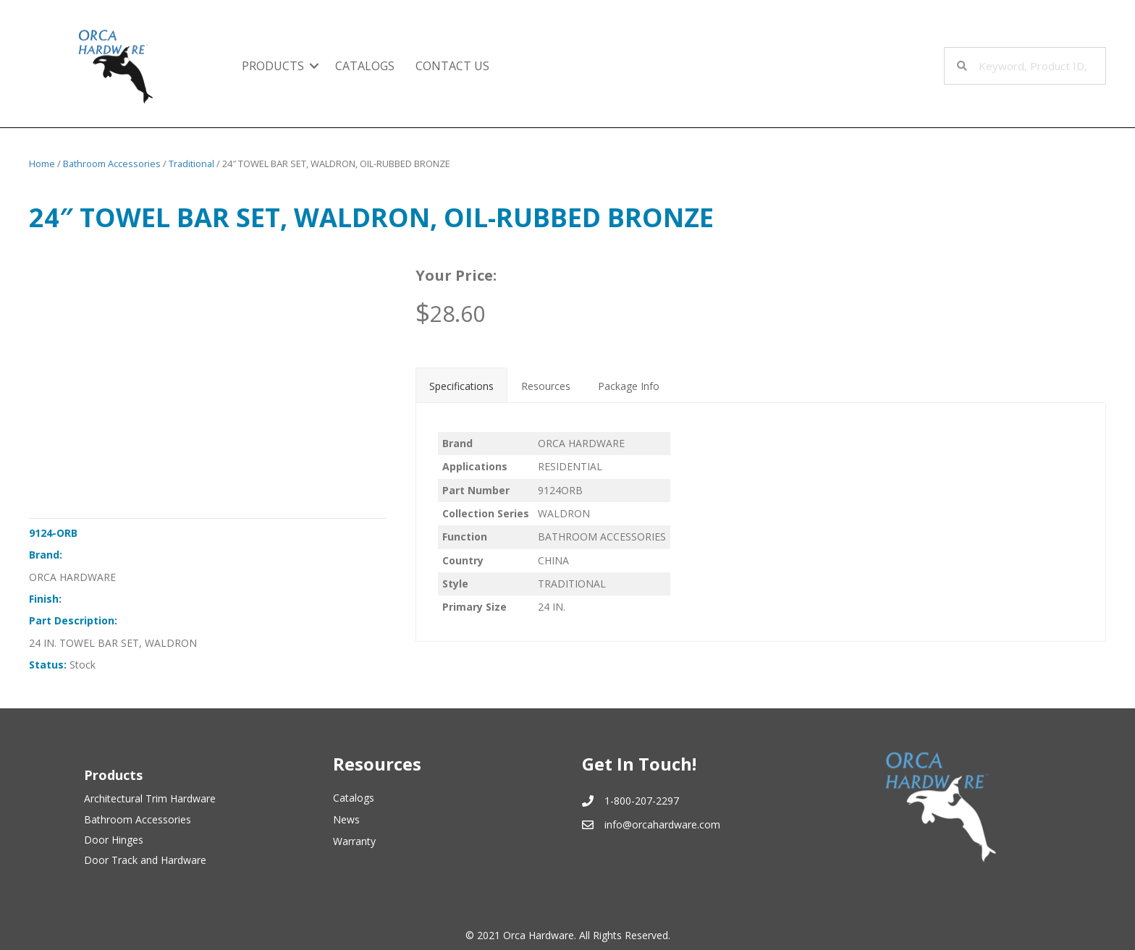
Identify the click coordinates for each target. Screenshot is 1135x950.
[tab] (461, 385)
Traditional (191, 163)
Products (273, 66)
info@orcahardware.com (662, 824)
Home (42, 163)
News (346, 819)
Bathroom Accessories (112, 163)
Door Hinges (113, 840)
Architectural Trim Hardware (150, 798)
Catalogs (364, 66)
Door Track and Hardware (145, 860)
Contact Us (452, 66)
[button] (314, 66)
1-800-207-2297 (641, 800)
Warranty (354, 841)
